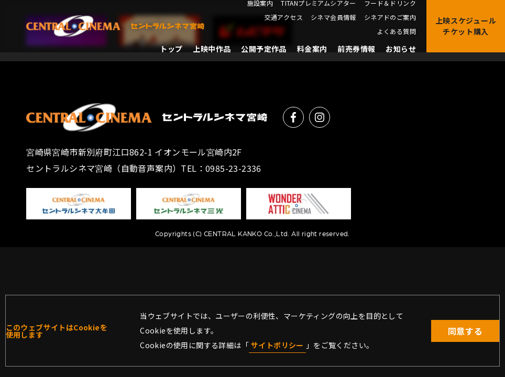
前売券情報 (356, 48)
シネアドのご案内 (390, 17)
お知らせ (401, 48)
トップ (171, 48)
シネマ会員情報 (333, 17)
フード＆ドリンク (390, 3)
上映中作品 (211, 48)
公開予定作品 (263, 48)
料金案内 (312, 48)
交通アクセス (284, 17)
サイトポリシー (277, 345)
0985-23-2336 (233, 168)
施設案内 (260, 3)
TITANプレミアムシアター (318, 3)
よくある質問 (396, 31)
